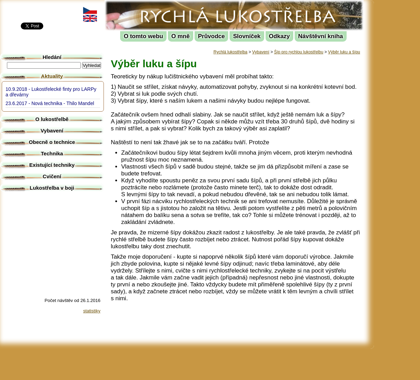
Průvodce (211, 36)
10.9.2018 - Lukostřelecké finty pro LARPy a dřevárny (51, 91)
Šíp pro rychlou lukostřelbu (298, 52)
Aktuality (52, 76)
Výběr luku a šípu (344, 52)
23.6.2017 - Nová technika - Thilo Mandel (50, 103)
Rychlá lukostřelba (148, 5)
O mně (180, 36)
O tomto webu (143, 36)
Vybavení (260, 52)
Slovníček (246, 36)
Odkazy (279, 36)
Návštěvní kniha (320, 36)
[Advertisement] (398, 104)
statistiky (91, 310)
